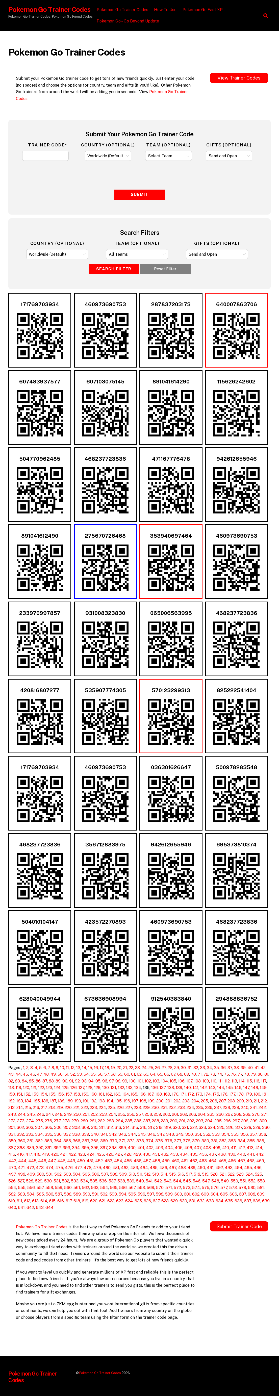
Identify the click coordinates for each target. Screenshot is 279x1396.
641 (21, 1207)
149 (263, 1087)
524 (249, 1174)
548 (215, 1181)
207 (222, 1101)
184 (28, 1101)
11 (67, 1067)
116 (256, 1081)
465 (222, 1160)
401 (140, 1147)
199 (151, 1101)
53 (79, 1074)
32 (195, 1067)
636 (238, 1201)
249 (68, 1114)
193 (101, 1101)
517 (189, 1174)
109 (205, 1081)
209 (240, 1101)
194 (110, 1101)
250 (77, 1114)
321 (185, 1127)
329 (256, 1127)
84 (24, 1081)
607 (242, 1194)
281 (93, 1121)
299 (254, 1121)
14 (84, 1067)
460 (175, 1160)
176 (224, 1094)
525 (258, 1174)
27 (164, 1067)
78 (246, 1074)
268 (237, 1114)
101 (140, 1081)
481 (115, 1167)
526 (12, 1181)
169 (167, 1094)
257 (139, 1114)
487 (172, 1167)
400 (132, 1147)
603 (205, 1194)
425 (100, 1154)
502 (58, 1174)
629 (174, 1201)
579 (242, 1187)
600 (178, 1194)
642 (30, 1207)
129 (97, 1087)
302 (20, 1127)
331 (11, 1134)
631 (192, 1201)
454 (118, 1160)
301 (11, 1127)
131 (113, 1087)
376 (168, 1141)
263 (192, 1114)
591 (95, 1194)
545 (187, 1181)
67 (173, 1074)
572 (177, 1187)
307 (66, 1127)
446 (42, 1160)
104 (164, 1081)
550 (234, 1181)
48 (46, 1074)
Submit (139, 194)
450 (81, 1160)
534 (84, 1181)
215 (28, 1107)
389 (30, 1147)
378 (186, 1141)
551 (243, 1181)
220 (68, 1107)
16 (96, 1067)
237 (217, 1107)
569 (150, 1187)
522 (231, 1174)
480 (107, 1167)
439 (231, 1154)
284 (119, 1121)
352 (206, 1134)
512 (147, 1174)
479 (97, 1167)
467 (241, 1160)
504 (77, 1174)
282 (101, 1121)
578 (233, 1187)
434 (184, 1154)
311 (102, 1127)
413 (250, 1147)
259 (157, 1114)
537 (112, 1181)
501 (49, 1174)
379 (196, 1141)
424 (91, 1154)
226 (120, 1107)
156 (60, 1094)
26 (157, 1067)
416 (20, 1154)
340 (95, 1134)
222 (84, 1107)
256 (130, 1114)
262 (183, 1114)
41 (257, 1067)
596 (141, 1194)
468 (251, 1160)
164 (125, 1094)
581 (260, 1187)
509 (123, 1174)
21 (125, 1067)
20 (119, 1067)
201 (168, 1101)
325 (220, 1127)
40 (250, 1067)
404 (169, 1147)
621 (102, 1201)
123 (49, 1087)
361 (30, 1141)
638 (256, 1201)
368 (94, 1141)
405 (179, 1147)
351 (198, 1134)
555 (22, 1187)
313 (118, 1127)
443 (12, 1160)
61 (133, 1074)
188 (61, 1101)
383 (232, 1141)
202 (177, 1101)
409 (216, 1147)
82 (10, 1081)
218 (51, 1107)
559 (58, 1187)
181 (265, 1094)
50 (60, 1074)
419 (45, 1154)
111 (220, 1081)
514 (164, 1174)
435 (193, 1154)
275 (39, 1121)
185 (36, 1101)
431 (155, 1154)
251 (86, 1114)
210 (249, 1101)
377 (177, 1141)
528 (29, 1181)
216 (36, 1107)
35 (216, 1067)
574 (196, 1187)
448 (61, 1160)
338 (76, 1134)
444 (22, 1160)
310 (94, 1127)
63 (145, 1074)
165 (134, 1094)
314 (126, 1127)
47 (39, 1074)
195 (118, 1101)
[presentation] (139, 175)
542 (158, 1181)
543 (167, 1181)
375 (159, 1141)
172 (191, 1094)
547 (206, 1181)
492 (219, 1167)
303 (29, 1127)
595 (132, 1194)
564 (104, 1187)
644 (49, 1207)
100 (132, 1081)
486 (163, 1167)
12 (72, 1067)
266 (220, 1114)
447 (52, 1160)
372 (131, 1141)
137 (163, 1087)
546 (196, 1181)
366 (76, 1141)
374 (150, 1141)
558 (49, 1187)
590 (86, 1194)
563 (94, 1187)
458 (156, 1160)
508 (113, 1174)
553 (261, 1181)
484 (144, 1167)
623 (119, 1201)
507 (104, 1174)
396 (94, 1147)
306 (58, 1127)
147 (246, 1087)
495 (248, 1167)
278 (66, 1121)
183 (19, 1101)
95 (97, 1081)
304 (39, 1127)
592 (104, 1194)
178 (240, 1094)
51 (66, 1074)
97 (111, 1081)
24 (144, 1067)
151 (19, 1094)
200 (160, 1101)
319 (167, 1127)
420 (54, 1154)
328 (247, 1127)
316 (143, 1127)
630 (183, 1201)
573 (186, 1187)
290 (173, 1121)
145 (229, 1087)
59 (119, 1074)
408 (207, 1147)
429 (137, 1154)
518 (197, 1174)
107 (189, 1081)
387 (11, 1147)
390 (39, 1147)
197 (135, 1101)
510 (132, 1174)
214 (19, 1107)
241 (253, 1107)
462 (193, 1160)
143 (212, 1087)
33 (202, 1067)
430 (146, 1154)
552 (252, 1181)
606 (233, 1194)
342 (113, 1134)
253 (103, 1114)
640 (12, 1207)
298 (244, 1121)
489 (191, 1167)
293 (199, 1121)
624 (129, 1201)
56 (100, 1074)
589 (77, 1194)
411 (234, 1147)
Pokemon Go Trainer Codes (123, 9)
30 (183, 1067)
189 (69, 1101)
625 (138, 1201)
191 (85, 1101)
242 (262, 1107)
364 (58, 1141)
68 (179, 1074)
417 (29, 1154)
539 (130, 1181)
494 (238, 1167)
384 (241, 1141)
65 (159, 1074)
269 (246, 1114)
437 (212, 1154)
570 (160, 1187)
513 (155, 1174)
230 (155, 1107)
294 (209, 1121)
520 (214, 1174)
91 (71, 1081)
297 (236, 1121)
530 (48, 1181)
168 (158, 1094)
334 (39, 1134)
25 (150, 1067)
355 (235, 1134)
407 (197, 1147)
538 (121, 1181)
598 (159, 1194)
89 (58, 1081)
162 (109, 1094)
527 (20, 1181)
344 (132, 1134)
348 (170, 1134)
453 (108, 1160)
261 (175, 1114)
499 (31, 1174)
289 (164, 1121)
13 (78, 1067)
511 (139, 1174)
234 (190, 1107)
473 (40, 1167)
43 (11, 1074)
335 (48, 1134)
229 (146, 1107)
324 (211, 1127)
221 (76, 1107)
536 (103, 1181)
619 (85, 1201)
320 (176, 1127)
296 (227, 1121)
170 (175, 1094)
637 (247, 1201)
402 (150, 1147)
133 (129, 1087)
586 (49, 1194)
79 (253, 1074)
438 (222, 1154)
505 (86, 1174)
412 (241, 1147)
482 (125, 1167)
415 (11, 1154)
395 (85, 1147)
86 (38, 1081)
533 (75, 1181)
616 (60, 1201)
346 (151, 1134)
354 (225, 1134)
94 (91, 1081)
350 (189, 1134)
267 (228, 1114)
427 (118, 1154)
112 (227, 1081)
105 (173, 1081)
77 (240, 1074)
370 (113, 1141)
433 (174, 1154)
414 (258, 1147)
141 (195, 1087)
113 (234, 1081)
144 (220, 1087)
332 (20, 1134)
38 (236, 1067)
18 (107, 1067)
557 (40, 1187)
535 (93, 1181)
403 (159, 1147)
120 (26, 1087)
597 (150, 1194)
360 (21, 1141)
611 (19, 1201)
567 (132, 1187)
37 (229, 1067)
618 (76, 1201)
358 (262, 1134)
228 (137, 1107)
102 (148, 1081)
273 (20, 1121)
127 (81, 1087)
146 (238, 1087)
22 (131, 1067)
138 (170, 1087)
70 (193, 1074)
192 (93, 1101)
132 (121, 1087)
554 (12, 1187)
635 (229, 1201)
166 (142, 1094)
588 (67, 1194)
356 (244, 1134)
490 (201, 1167)
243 (12, 1114)
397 (103, 1147)
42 (263, 1067)
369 (104, 1141)
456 (137, 1160)
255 (121, 1114)
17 (101, 1067)
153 (35, 1094)
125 (65, 1087)
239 (235, 1107)
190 (77, 1101)
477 (78, 1167)
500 (40, 1174)
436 (203, 1154)
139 (179, 1087)
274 (30, 1121)
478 (87, 1167)
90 (64, 1081)
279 (75, 1121)
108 (197, 1081)
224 (102, 1107)
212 (264, 1101)
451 (90, 1160)
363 (48, 1141)
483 (134, 1167)
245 (31, 1114)
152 (27, 1094)
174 (207, 1094)
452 (99, 1160)
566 (123, 1187)
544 (177, 1181)
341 (103, 1134)
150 (11, 1094)
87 (44, 1081)
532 (65, 1181)
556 (31, 1187)
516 (180, 1174)
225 (111, 1107)
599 (169, 1194)
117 (263, 1081)
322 (193, 1127)
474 (49, 1167)
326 (230, 1127)
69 (186, 1074)
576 (215, 1187)
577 (223, 1187)
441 (250, 1154)
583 (21, 1194)
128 (89, 1087)
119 (18, 1087)
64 (153, 1074)
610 (11, 1201)
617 (69, 1201)
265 (211, 1114)
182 (11, 1101)
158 (76, 1094)
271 (264, 1114)
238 (226, 1107)
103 (156, 1081)
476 (69, 1167)
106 (181, 1081)
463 (203, 1160)
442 (260, 1154)
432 (164, 1154)
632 (201, 1201)
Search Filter (114, 269)
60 (126, 1074)
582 (12, 1194)
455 (128, 1160)
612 (27, 1201)
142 (203, 1087)
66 (166, 1074)
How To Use (166, 9)
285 (128, 1121)
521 (222, 1174)
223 (93, 1107)
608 (251, 1194)
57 (106, 1074)
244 (22, 1114)
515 (172, 1174)
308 (76, 1127)
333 (29, 1134)
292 (190, 1121)
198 (143, 1101)
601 (187, 1194)
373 (140, 1141)
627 (156, 1201)
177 (232, 1094)
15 (90, 1067)
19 (113, 1067)
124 (57, 1087)
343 (122, 1134)
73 (212, 1074)
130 (105, 1087)
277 (57, 1121)
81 (266, 1074)
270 (256, 1114)
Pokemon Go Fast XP (203, 9)
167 (150, 1094)
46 (32, 1074)
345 (142, 1134)
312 (110, 1127)
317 (151, 1127)
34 (209, 1067)
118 (11, 1087)
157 (69, 1094)
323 (202, 1127)
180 (257, 1094)
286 (137, 1121)
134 (137, 1087)
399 (122, 1147)
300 (263, 1121)
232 (172, 1107)
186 (45, 1101)
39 (243, 1067)
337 (66, 1134)
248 (58, 1114)
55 (93, 1074)
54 (86, 1074)
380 (205, 1141)
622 (110, 1201)
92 (77, 1081)
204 (195, 1101)
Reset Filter (165, 269)
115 (249, 1081)
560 (68, 1187)
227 (128, 1107)
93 (84, 1081)
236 (208, 1107)
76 (233, 1074)
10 (62, 1067)
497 (12, 1174)
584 (31, 1194)
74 (219, 1074)
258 (148, 1114)
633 (210, 1201)
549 (225, 1181)
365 (67, 1141)
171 (183, 1094)
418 (37, 1154)
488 (182, 1167)
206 (213, 1101)
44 (18, 1074)
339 (85, 1134)
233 (181, 1107)
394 (76, 1147)
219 (60, 1107)
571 (168, 1187)
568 (141, 1187)
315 (135, 1127)
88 (51, 1081)
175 (216, 1094)
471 (21, 1167)
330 (266, 1127)
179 (248, 1094)
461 (184, 1160)
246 (40, 1114)
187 (53, 1101)
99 (124, 1081)
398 (113, 1147)
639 (266, 1201)
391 (48, 1147)
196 (126, 1101)
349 (180, 1134)
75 (226, 1074)
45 (25, 1074)
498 (21, 1174)
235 (199, 1107)
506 (95, 1174)
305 (48, 1127)
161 (101, 1094)
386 (260, 1141)
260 (166, 1114)
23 (137, 1067)
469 (260, 1160)
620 (93, 1201)
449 (71, 1160)
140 (187, 1087)
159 (85, 1094)
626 (147, 1201)
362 (39, 1141)
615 (52, 1201)
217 (44, 1107)
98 (117, 1081)
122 (41, 1087)
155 (52, 1094)
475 (59, 1167)
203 (186, 1101)
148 (254, 1087)
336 (58, 1134)
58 (113, 1074)
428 (128, 1154)
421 (63, 1154)
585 (40, 1194)
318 (159, 1127)
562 (85, 1187)
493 (229, 1167)
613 (35, 1201)
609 (261, 1194)
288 (155, 1121)
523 (240, 1174)
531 (57, 1181)
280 (84, 1121)
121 (33, 1087)
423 (81, 1154)
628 (165, 1201)
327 (238, 1127)
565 (113, 1187)
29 (176, 1067)
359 (12, 1141)
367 (85, 1141)
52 (72, 1074)
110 (213, 1081)
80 (260, 1074)
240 (244, 1107)
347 (160, 1134)
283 (110, 1121)
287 (146, 1121)
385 (251, 1141)
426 (109, 1154)
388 (21, 1147)
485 (154, 1167)
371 (122, 1141)
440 (241, 1154)
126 (73, 1087)
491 (210, 1167)
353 (216, 1134)
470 (12, 1167)
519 (205, 1174)
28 (170, 1067)
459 (166, 1160)
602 (195, 1194)
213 (11, 1107)
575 (205, 1187)
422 (72, 1154)
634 (219, 1201)
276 (48, 1121)
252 (94, 1114)
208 (231, 1101)
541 (149, 1181)
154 (43, 1094)
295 (218, 1121)
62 (139, 1074)
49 (53, 1074)
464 (213, 1160)
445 (32, 1160)
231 (164, 1107)
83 (17, 1081)
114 (242, 1081)
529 (38, 1181)
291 (182, 1121)
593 (113, 1194)
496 (258, 1167)
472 (30, 1167)
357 (253, 1134)
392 (57, 1147)
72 (206, 1074)
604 (214, 1194)
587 (58, 1194)
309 (85, 1127)
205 (204, 1101)
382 (222, 1141)
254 (112, 1114)
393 (66, 1147)
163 (117, 1094)
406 (188, 1147)
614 (43, 1201)
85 (31, 1081)
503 (67, 1174)
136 (154, 1087)
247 (49, 1114)
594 (122, 1194)
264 (202, 1114)
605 (224, 1194)
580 (252, 1187)
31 (190, 1067)
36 (223, 1067)
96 (104, 1081)
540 (140, 1181)
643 (40, 1207)
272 (11, 1121)
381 (214, 1141)
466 (232, 1160)
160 (93, 1094)
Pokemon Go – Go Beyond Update (129, 21)
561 (76, 1187)
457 (146, 1160)
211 (256, 1101)
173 (199, 1094)
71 (200, 1074)
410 (225, 1147)
